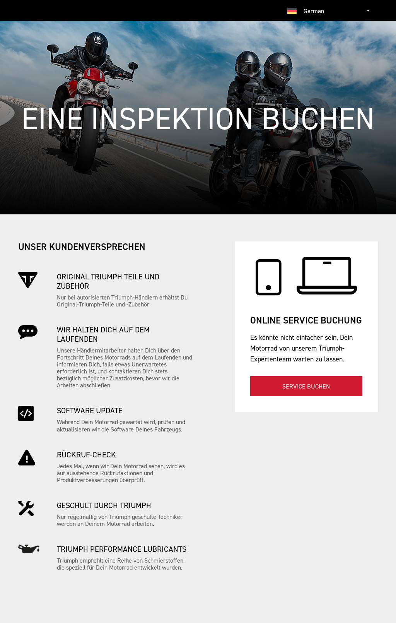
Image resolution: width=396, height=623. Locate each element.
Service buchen (306, 386)
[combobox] (329, 10)
